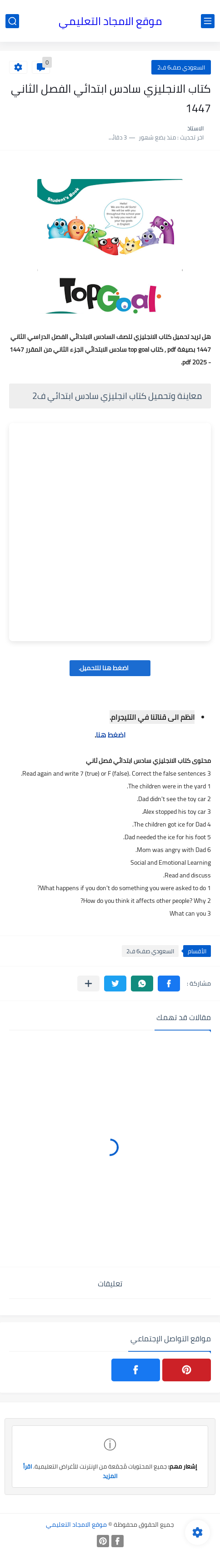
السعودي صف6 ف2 (181, 67)
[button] (169, 983)
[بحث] (12, 21)
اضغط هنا (110, 735)
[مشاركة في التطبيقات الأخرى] (88, 983)
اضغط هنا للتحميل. (110, 668)
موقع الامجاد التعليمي (110, 21)
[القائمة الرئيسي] (208, 21)
